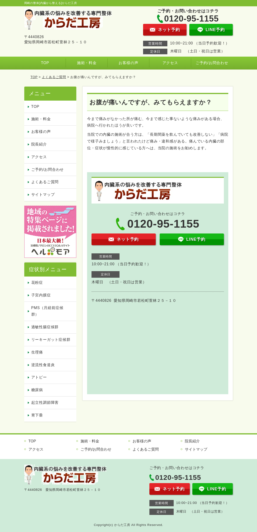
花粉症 (37, 282)
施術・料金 (87, 63)
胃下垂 (37, 415)
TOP (45, 63)
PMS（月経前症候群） (47, 311)
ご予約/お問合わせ (212, 63)
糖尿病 (37, 390)
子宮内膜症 (41, 295)
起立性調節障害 (45, 402)
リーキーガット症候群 (50, 340)
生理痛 (37, 352)
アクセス (170, 63)
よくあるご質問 (54, 77)
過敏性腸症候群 (45, 327)
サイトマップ (43, 195)
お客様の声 (128, 63)
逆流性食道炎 (43, 365)
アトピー (39, 377)
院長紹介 (39, 144)
